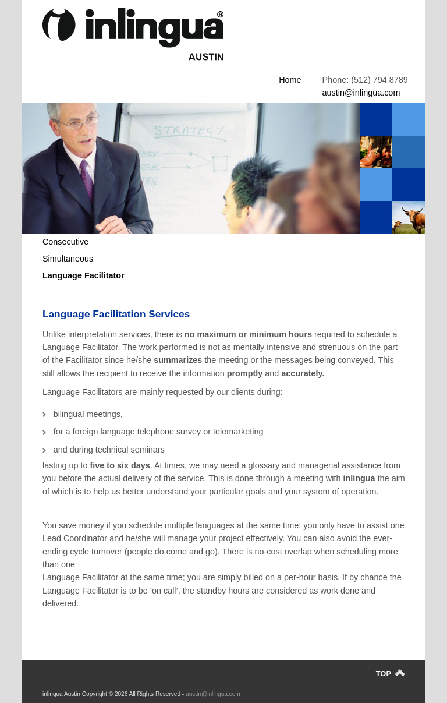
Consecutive (65, 241)
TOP (390, 673)
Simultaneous (67, 258)
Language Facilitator (83, 275)
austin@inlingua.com (361, 92)
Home (290, 79)
